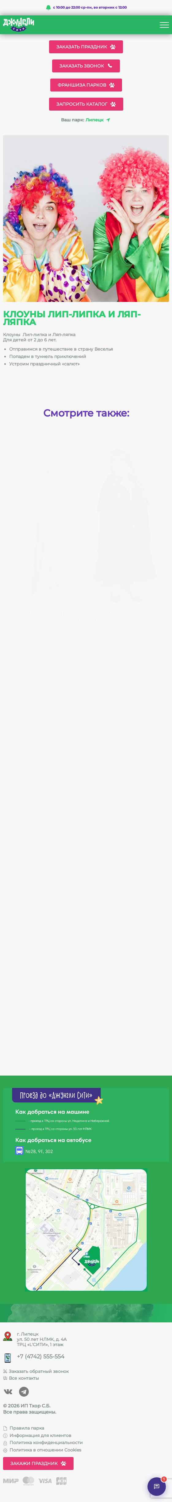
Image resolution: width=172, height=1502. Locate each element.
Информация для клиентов (37, 1435)
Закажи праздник (38, 1463)
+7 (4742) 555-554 (40, 1356)
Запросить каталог (86, 104)
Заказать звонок (86, 66)
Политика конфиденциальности (43, 1442)
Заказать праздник (86, 47)
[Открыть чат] (156, 1486)
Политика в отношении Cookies (42, 1450)
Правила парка (23, 1428)
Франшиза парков (86, 85)
